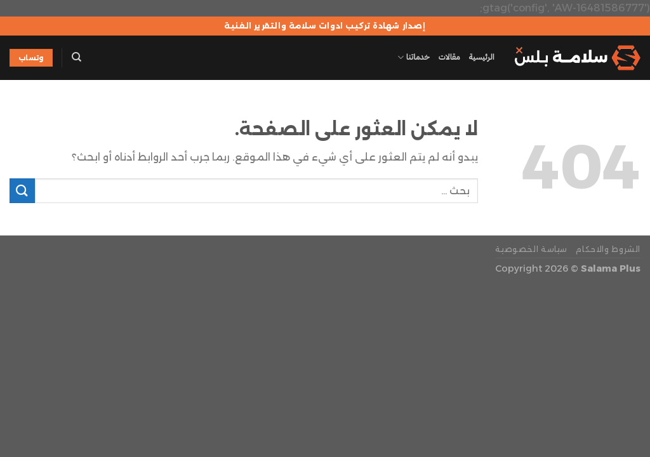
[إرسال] (22, 190)
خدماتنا (413, 57)
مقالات (449, 57)
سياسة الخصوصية (531, 249)
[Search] (76, 57)
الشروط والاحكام (608, 249)
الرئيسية (481, 57)
